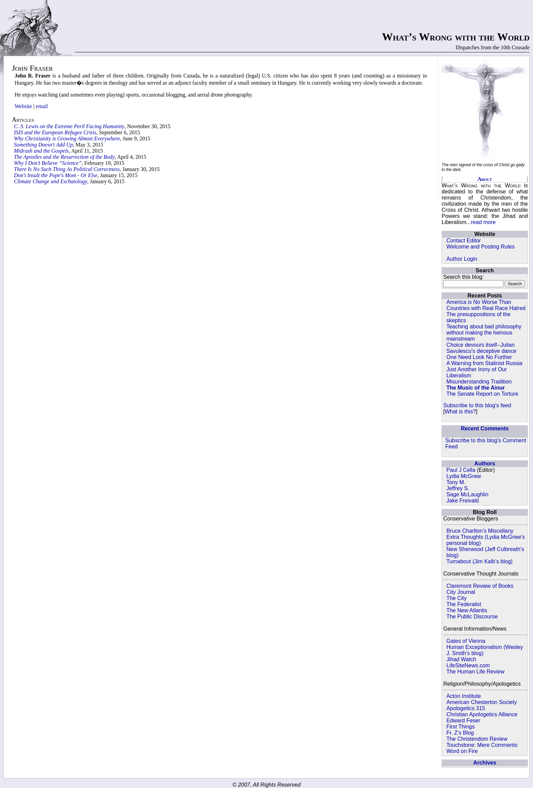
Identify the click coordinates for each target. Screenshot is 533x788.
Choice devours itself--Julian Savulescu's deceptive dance (481, 348)
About (485, 179)
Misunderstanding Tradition (479, 381)
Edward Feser (463, 720)
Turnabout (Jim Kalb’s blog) (479, 561)
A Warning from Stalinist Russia (484, 363)
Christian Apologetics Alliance (481, 714)
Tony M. (455, 482)
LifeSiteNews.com (468, 665)
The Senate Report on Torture (482, 394)
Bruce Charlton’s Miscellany (479, 531)
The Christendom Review (477, 739)
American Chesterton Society (481, 702)
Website (23, 106)
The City (456, 598)
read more (483, 222)
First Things (460, 727)
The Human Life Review (475, 671)
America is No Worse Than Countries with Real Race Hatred (486, 305)
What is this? (460, 411)
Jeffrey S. (457, 488)
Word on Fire (462, 751)
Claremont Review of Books (479, 586)
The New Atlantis (466, 610)
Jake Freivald (462, 500)
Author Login (461, 259)
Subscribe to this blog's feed (477, 405)
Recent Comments (485, 428)
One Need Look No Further (479, 357)
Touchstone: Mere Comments (481, 745)
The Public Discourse (472, 616)
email (42, 106)
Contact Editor (463, 240)
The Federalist (463, 604)
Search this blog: (463, 277)
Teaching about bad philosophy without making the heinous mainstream (483, 333)
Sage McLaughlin (467, 494)
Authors (484, 463)
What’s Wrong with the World (456, 37)
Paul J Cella (460, 470)
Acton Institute (463, 696)
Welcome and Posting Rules (480, 247)
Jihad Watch (461, 659)
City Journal (460, 592)
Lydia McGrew (463, 476)
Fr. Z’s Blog (460, 733)
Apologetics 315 (465, 708)
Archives (484, 763)
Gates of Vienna (465, 641)
